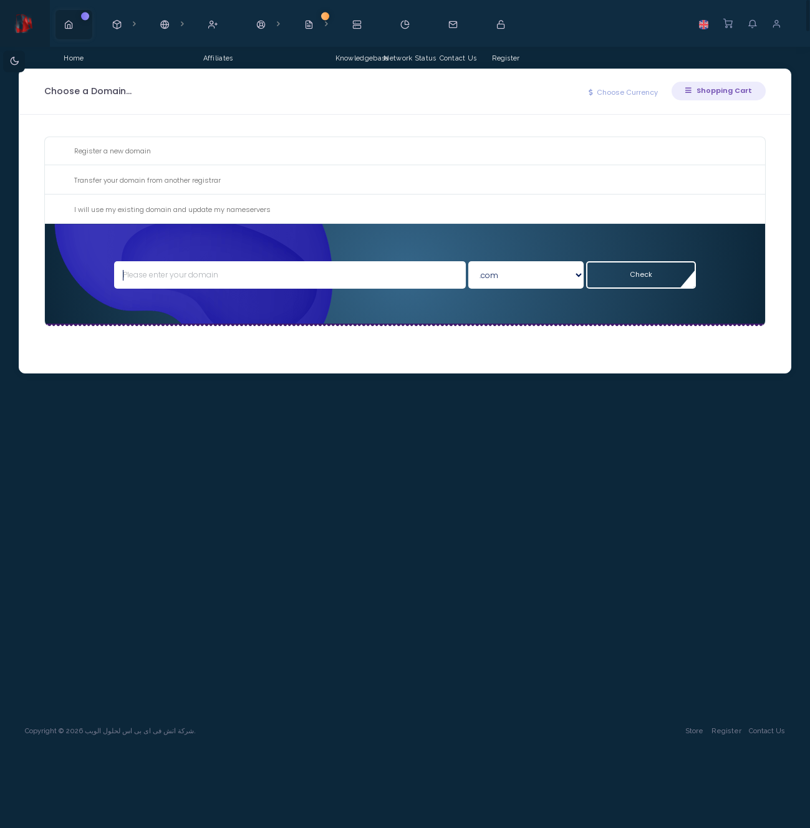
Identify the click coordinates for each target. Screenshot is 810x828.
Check (641, 274)
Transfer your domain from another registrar (137, 181)
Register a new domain (102, 151)
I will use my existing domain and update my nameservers (162, 210)
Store (694, 731)
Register (726, 731)
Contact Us (767, 731)
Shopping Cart (718, 90)
